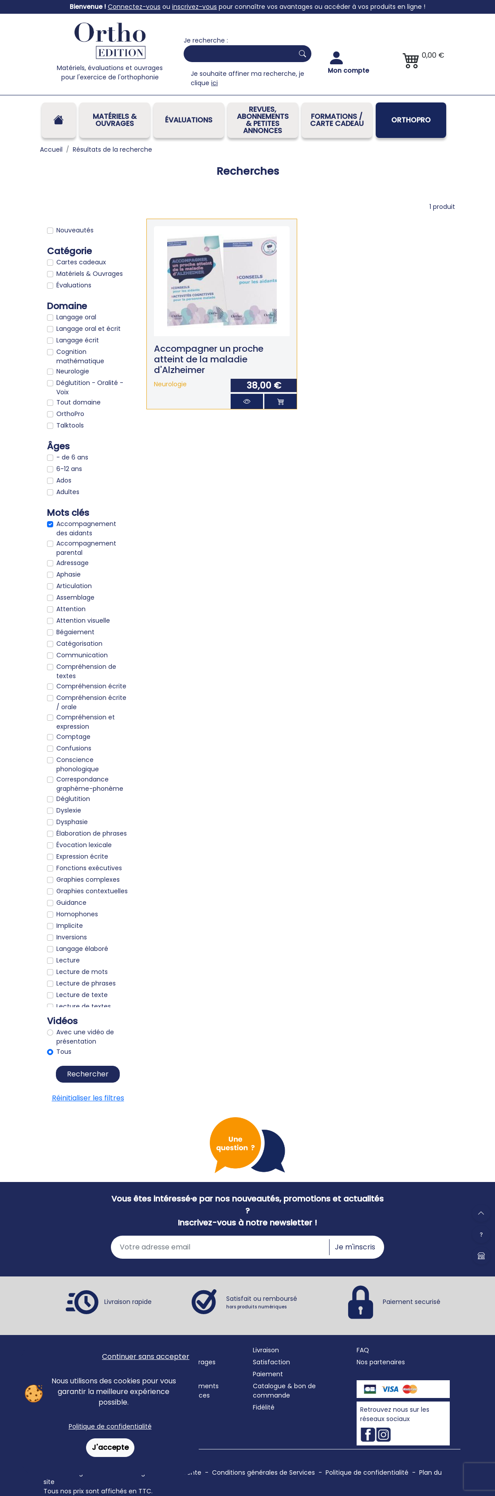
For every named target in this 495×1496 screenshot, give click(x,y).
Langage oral (76, 317)
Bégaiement (75, 632)
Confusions (73, 748)
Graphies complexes (88, 879)
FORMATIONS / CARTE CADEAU (337, 120)
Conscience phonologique (77, 764)
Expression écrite (82, 856)
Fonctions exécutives (89, 868)
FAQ (363, 1350)
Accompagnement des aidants (86, 528)
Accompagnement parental (86, 548)
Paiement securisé (411, 1301)
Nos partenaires (381, 1362)
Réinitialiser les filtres (88, 1098)
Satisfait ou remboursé (261, 1302)
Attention (71, 609)
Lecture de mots (82, 971)
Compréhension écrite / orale (91, 702)
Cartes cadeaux (81, 262)
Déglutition (73, 798)
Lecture (68, 960)
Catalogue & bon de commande (284, 1391)
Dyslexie (68, 810)
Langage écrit (77, 340)
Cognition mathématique (80, 356)
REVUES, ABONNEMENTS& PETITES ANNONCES (263, 120)
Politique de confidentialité (110, 1426)
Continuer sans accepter (145, 1356)
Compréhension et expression (85, 722)
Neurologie (72, 371)
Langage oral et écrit (88, 328)
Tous (63, 1051)
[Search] (237, 53)
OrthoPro (411, 120)
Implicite (69, 925)
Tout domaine (78, 402)
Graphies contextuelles (92, 891)
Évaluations (188, 120)
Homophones (77, 914)
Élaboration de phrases (91, 833)
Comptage (73, 736)
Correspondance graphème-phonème (89, 784)
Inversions (71, 937)
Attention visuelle (83, 620)
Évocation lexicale (84, 844)
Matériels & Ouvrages (115, 120)
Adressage (72, 562)
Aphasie (68, 574)
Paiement (268, 1374)
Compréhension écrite (91, 686)
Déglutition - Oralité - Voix (89, 387)
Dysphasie (72, 821)
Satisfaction (271, 1362)
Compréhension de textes (86, 671)
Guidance (71, 902)
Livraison (266, 1350)
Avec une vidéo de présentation (85, 1037)
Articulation (74, 585)
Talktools (70, 425)
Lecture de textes (83, 1006)
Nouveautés (75, 230)
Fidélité (264, 1407)
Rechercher (88, 1074)
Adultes (67, 491)
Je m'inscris (355, 1247)
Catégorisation (79, 643)
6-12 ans (69, 468)
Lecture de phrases (86, 983)
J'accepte (110, 1447)
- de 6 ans (72, 457)
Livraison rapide (128, 1301)
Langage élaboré (82, 948)
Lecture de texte (82, 994)
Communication (82, 655)
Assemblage (75, 597)
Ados (63, 480)
